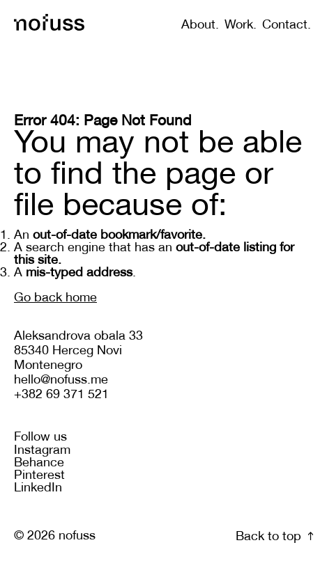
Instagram (42, 451)
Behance (39, 463)
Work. (241, 25)
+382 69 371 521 (61, 395)
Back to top (274, 537)
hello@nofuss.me (61, 380)
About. (200, 25)
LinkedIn (38, 488)
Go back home (55, 298)
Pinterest (39, 476)
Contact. (286, 25)
